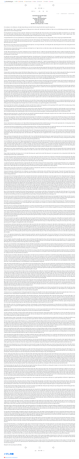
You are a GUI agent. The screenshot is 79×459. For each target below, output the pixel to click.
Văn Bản (21, 1)
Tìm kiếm (45, 1)
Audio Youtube (27, 1)
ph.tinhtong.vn (8, 1)
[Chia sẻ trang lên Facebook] (11, 454)
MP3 (16, 1)
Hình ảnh (39, 1)
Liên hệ (51, 1)
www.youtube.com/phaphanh (11, 457)
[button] (39, 11)
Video (34, 1)
